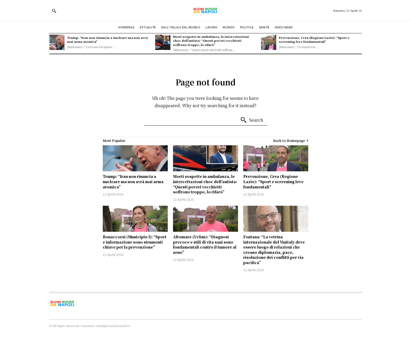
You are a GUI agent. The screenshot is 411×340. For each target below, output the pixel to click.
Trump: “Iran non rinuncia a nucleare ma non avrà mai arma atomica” (107, 39)
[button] (54, 11)
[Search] (251, 120)
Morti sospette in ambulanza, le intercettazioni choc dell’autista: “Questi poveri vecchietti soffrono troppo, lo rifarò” (211, 40)
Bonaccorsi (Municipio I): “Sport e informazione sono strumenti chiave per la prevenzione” (134, 242)
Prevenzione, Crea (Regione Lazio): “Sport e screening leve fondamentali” (314, 39)
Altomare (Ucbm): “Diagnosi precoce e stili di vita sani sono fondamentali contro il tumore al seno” (204, 244)
